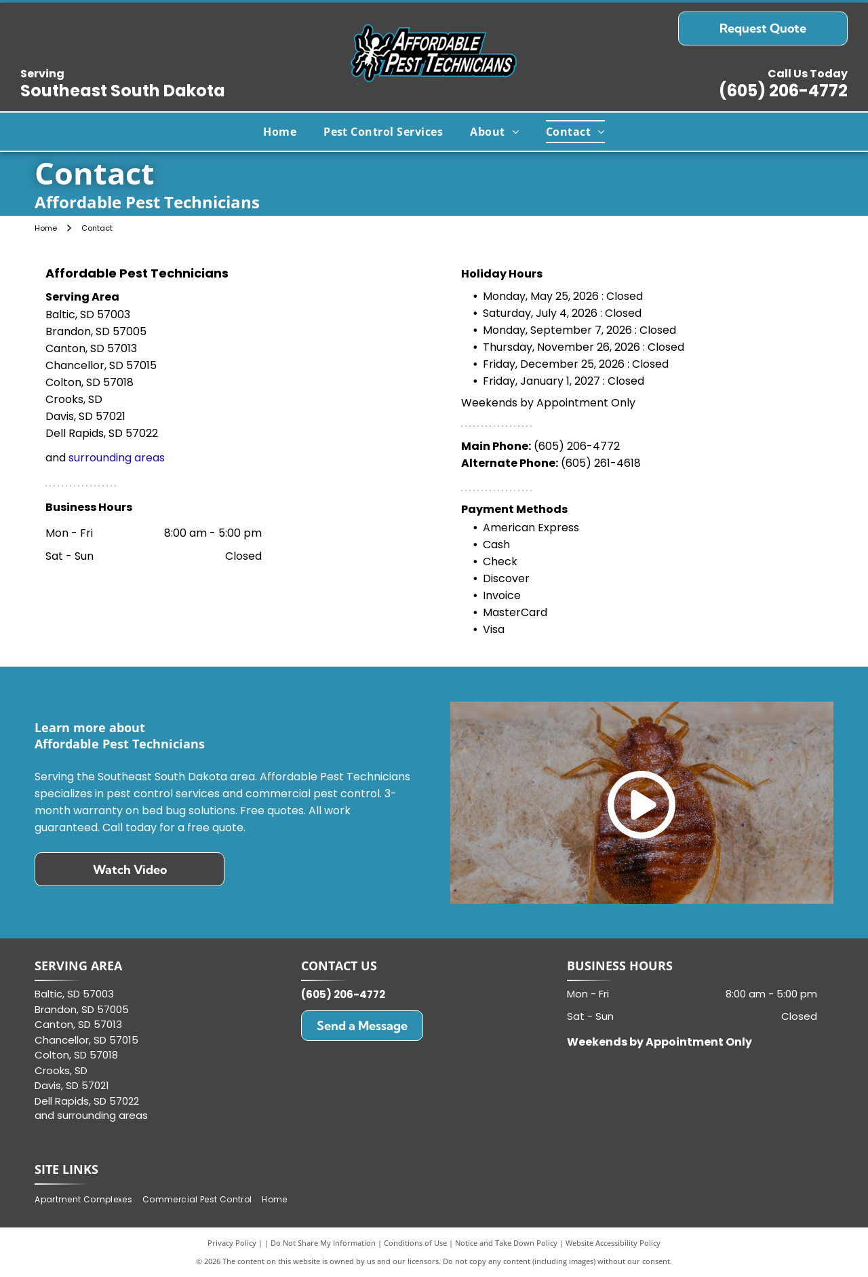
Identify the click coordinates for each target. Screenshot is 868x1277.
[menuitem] (280, 131)
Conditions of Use (415, 1243)
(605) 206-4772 (783, 90)
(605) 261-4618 (601, 463)
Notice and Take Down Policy (506, 1243)
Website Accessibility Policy (613, 1243)
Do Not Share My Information (323, 1243)
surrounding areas (116, 457)
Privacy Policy (232, 1243)
